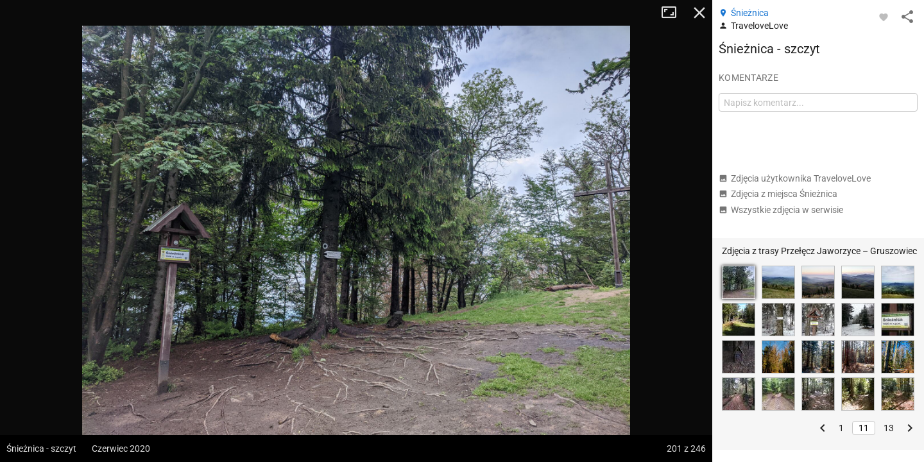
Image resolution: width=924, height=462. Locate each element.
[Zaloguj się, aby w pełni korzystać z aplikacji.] (883, 17)
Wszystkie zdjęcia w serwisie (781, 210)
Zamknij (699, 13)
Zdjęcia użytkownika (795, 178)
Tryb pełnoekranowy (674, 13)
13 (889, 428)
